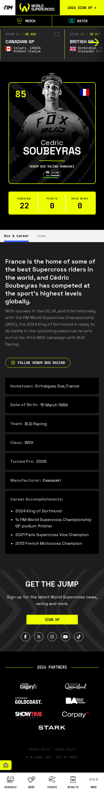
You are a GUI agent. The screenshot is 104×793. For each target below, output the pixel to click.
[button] (94, 42)
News (31, 782)
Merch (25, 20)
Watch (78, 20)
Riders (52, 782)
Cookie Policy (65, 749)
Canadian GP (19, 41)
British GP (82, 41)
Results (73, 782)
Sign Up (52, 619)
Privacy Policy (39, 749)
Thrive (73, 757)
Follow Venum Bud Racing (38, 362)
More (94, 782)
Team (41, 236)
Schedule (10, 782)
